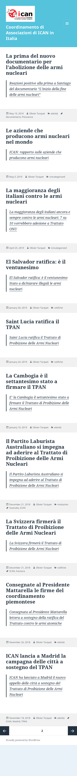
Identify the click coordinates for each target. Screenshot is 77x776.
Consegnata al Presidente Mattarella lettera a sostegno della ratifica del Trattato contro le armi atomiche (38, 617)
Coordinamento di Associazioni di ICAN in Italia (30, 32)
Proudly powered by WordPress (23, 740)
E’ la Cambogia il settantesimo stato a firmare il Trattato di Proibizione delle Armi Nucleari (39, 403)
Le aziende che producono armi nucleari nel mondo (38, 136)
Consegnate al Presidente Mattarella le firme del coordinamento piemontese (38, 593)
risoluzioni (62, 504)
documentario (13, 117)
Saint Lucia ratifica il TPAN (32, 324)
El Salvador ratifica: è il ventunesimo (36, 264)
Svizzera (20, 571)
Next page (72, 730)
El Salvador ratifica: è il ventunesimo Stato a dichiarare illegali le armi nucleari (38, 283)
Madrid (16, 721)
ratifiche (58, 307)
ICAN (23, 507)
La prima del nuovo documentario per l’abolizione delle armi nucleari (34, 64)
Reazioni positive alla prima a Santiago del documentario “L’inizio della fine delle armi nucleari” (40, 89)
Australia (14, 507)
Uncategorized (57, 176)
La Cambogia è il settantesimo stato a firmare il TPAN (31, 381)
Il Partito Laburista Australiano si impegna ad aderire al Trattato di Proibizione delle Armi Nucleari (36, 452)
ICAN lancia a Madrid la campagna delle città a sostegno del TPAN (36, 661)
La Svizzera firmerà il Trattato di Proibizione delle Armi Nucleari (35, 527)
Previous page (4, 730)
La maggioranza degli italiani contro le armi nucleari (34, 196)
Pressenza (27, 117)
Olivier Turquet (37, 113)
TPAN (24, 721)
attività (54, 113)
